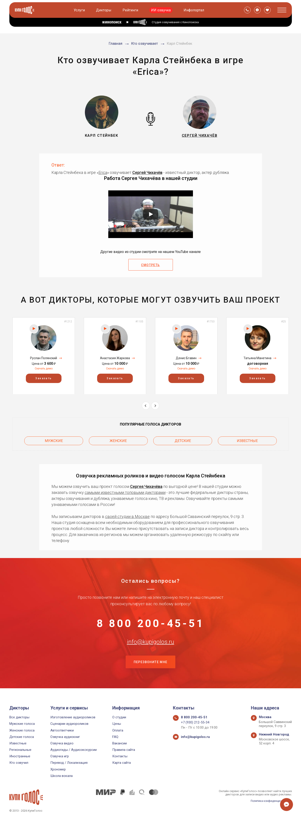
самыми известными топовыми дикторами (125, 491)
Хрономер (58, 769)
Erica (102, 172)
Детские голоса (21, 737)
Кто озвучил (18, 763)
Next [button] (155, 405)
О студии (119, 717)
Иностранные (19, 756)
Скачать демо (44, 368)
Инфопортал (194, 10)
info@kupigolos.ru (150, 645)
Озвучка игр (59, 756)
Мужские (54, 440)
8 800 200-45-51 (150, 623)
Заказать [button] (43, 378)
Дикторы (104, 10)
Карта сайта (121, 763)
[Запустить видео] (150, 214)
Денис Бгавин (186, 358)
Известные (247, 440)
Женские (118, 440)
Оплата (117, 730)
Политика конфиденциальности (270, 801)
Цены (116, 724)
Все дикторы (19, 717)
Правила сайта (123, 750)
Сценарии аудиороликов (69, 724)
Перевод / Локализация (69, 763)
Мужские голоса (22, 724)
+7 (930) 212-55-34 (195, 722)
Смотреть (150, 265)
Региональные (20, 750)
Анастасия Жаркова (115, 358)
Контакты (119, 756)
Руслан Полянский (43, 358)
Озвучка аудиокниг (65, 737)
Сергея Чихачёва (146, 485)
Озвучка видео (62, 743)
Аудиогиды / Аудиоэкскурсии (73, 750)
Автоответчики (62, 730)
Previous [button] (146, 405)
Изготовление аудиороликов (72, 717)
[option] (43, 355)
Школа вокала (61, 776)
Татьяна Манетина (257, 358)
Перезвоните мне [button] (151, 668)
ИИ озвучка (161, 10)
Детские (183, 440)
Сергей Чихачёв (147, 172)
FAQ (115, 737)
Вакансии (119, 743)
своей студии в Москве (127, 515)
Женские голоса (22, 730)
